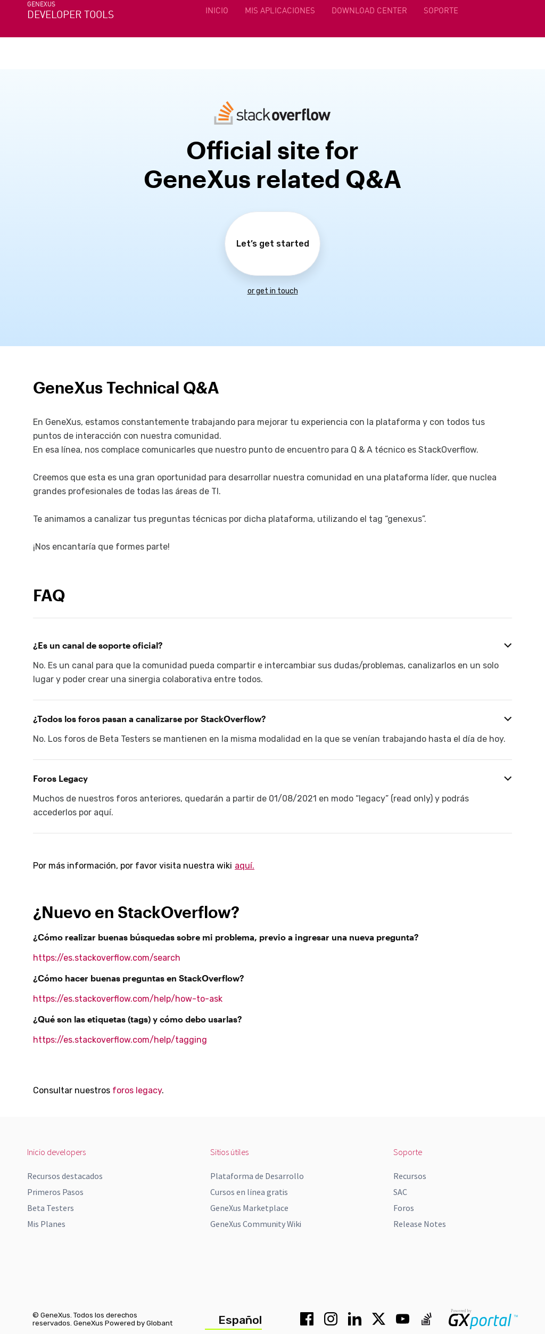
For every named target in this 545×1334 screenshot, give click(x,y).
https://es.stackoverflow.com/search (106, 958)
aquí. (244, 866)
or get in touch (272, 291)
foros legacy (137, 1090)
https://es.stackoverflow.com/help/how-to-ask (127, 999)
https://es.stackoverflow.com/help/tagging (120, 1040)
